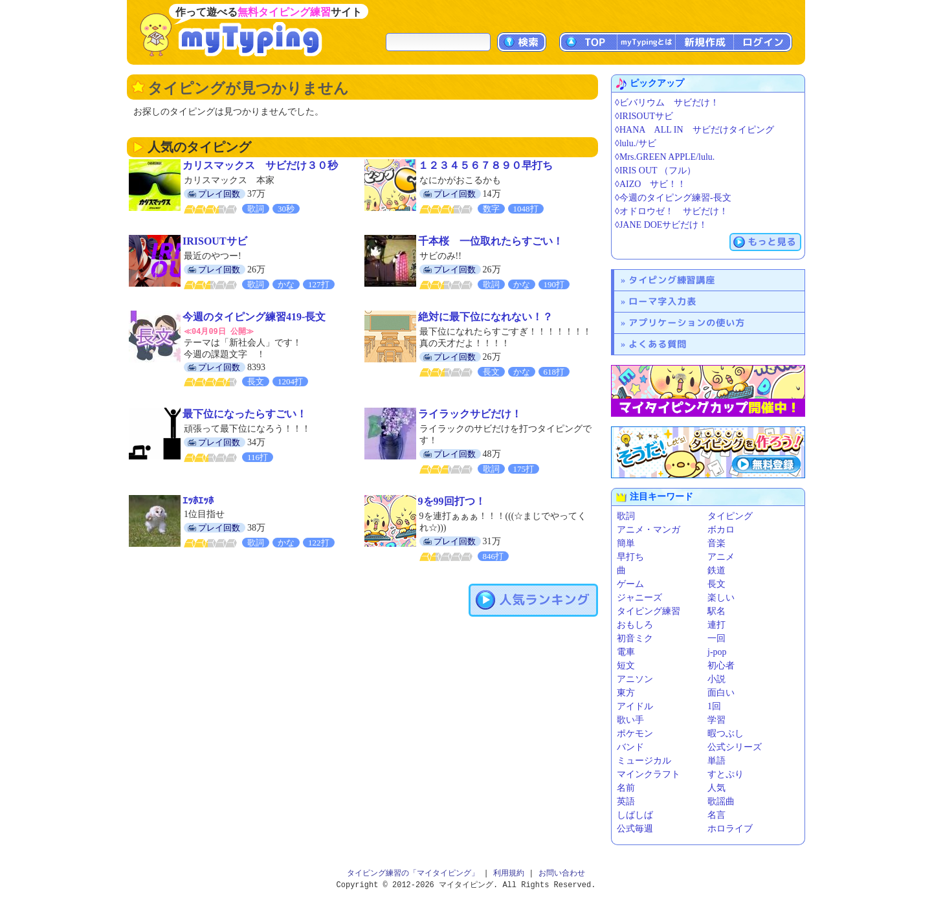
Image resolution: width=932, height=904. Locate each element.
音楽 (716, 543)
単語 (716, 761)
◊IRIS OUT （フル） (655, 170)
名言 (716, 815)
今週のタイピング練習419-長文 (254, 316)
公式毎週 (635, 828)
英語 (626, 801)
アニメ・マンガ (648, 530)
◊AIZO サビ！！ (650, 184)
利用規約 (508, 873)
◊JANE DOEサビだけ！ (661, 225)
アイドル (635, 706)
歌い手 (630, 720)
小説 (716, 679)
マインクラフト (648, 774)
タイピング (730, 516)
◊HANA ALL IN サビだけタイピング (694, 130)
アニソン (635, 679)
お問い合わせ (561, 873)
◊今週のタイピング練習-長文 (673, 198)
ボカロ (721, 530)
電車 (626, 652)
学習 (716, 720)
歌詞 (626, 516)
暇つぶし (725, 733)
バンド (630, 747)
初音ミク (635, 638)
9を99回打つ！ (451, 500)
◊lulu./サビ (635, 143)
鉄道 (716, 570)
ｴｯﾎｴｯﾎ (198, 499)
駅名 (716, 611)
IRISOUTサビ (215, 241)
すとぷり (725, 774)
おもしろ (635, 625)
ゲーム (630, 584)
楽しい (721, 597)
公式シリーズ (734, 747)
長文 (716, 584)
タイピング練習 (648, 611)
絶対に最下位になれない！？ (485, 316)
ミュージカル (644, 761)
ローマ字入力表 (662, 301)
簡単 (626, 543)
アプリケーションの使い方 (686, 322)
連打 (716, 625)
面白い (721, 693)
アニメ (721, 557)
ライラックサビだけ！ (470, 413)
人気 (716, 788)
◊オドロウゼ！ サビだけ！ (671, 211)
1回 (714, 706)
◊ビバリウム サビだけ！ (667, 102)
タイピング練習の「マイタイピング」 (413, 873)
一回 (716, 638)
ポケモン (635, 733)
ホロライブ (730, 828)
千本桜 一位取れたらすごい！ (490, 241)
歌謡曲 (721, 801)
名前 (626, 788)
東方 (626, 693)
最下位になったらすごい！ (245, 413)
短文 (626, 665)
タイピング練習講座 (671, 280)
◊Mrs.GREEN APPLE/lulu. (665, 157)
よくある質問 (657, 344)
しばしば (635, 815)
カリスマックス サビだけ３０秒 (260, 165)
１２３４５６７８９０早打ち (485, 165)
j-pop (717, 652)
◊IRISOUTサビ (644, 116)
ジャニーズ (639, 597)
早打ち (630, 557)
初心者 (721, 665)
